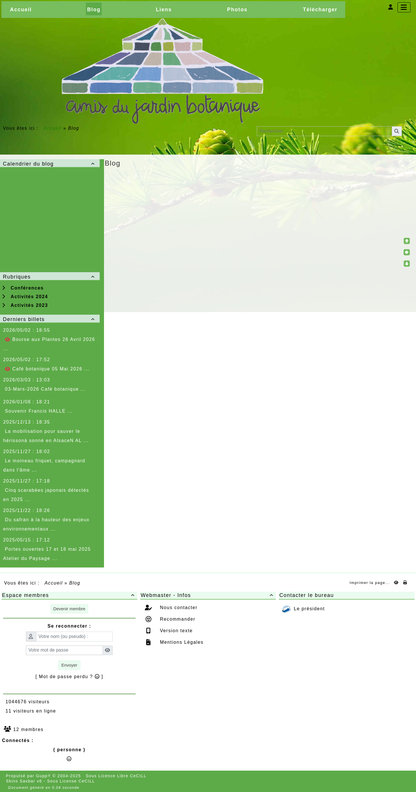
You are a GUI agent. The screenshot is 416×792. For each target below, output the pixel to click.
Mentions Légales (181, 642)
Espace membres (69, 595)
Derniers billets (50, 319)
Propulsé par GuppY (29, 776)
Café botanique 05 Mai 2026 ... (47, 369)
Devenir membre (69, 608)
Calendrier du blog (50, 164)
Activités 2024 (25, 296)
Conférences (23, 287)
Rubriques (50, 277)
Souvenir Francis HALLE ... (39, 411)
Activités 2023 (25, 305)
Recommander (177, 619)
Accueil (52, 128)
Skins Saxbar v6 (24, 781)
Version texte (175, 630)
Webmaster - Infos (208, 595)
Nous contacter (178, 607)
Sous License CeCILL (71, 781)
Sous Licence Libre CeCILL (117, 776)
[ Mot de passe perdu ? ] (69, 676)
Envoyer (69, 665)
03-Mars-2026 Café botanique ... (45, 389)
